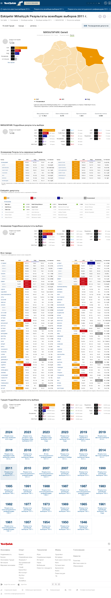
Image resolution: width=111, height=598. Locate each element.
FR (96, 3)
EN (91, 3)
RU (99, 3)
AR (93, 3)
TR (88, 3)
